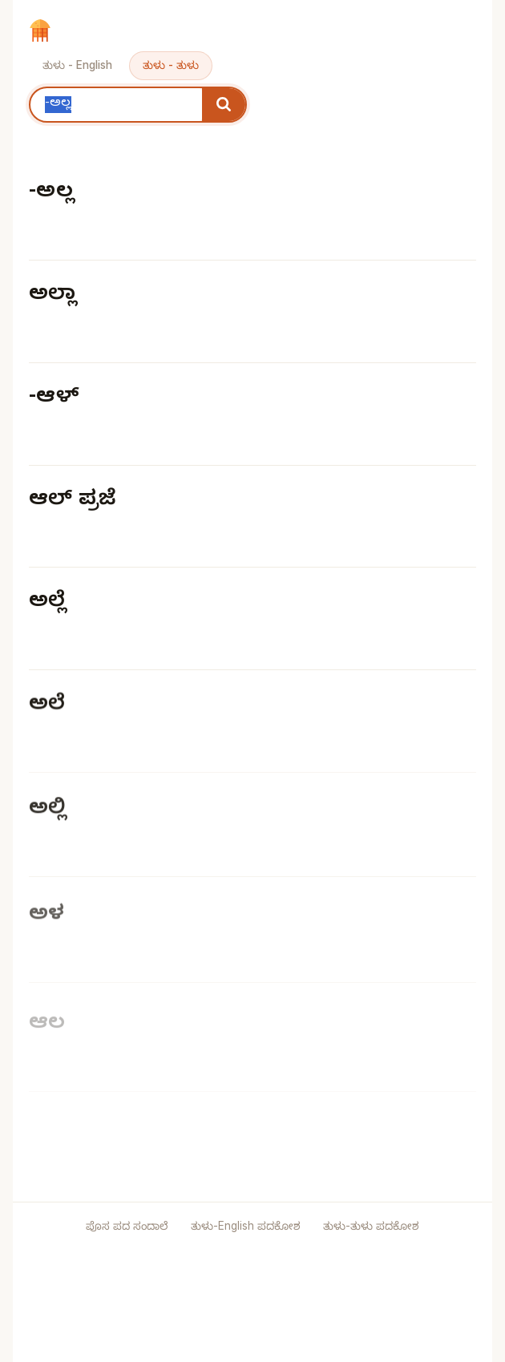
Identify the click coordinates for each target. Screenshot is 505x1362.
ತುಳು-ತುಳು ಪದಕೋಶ (371, 1225)
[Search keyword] (116, 104)
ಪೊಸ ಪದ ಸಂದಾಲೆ (127, 1225)
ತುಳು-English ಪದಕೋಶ (247, 1225)
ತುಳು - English (77, 65)
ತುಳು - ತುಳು (171, 65)
